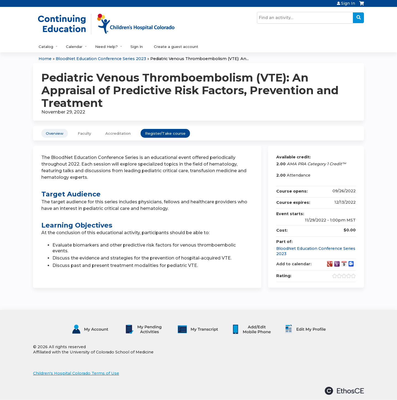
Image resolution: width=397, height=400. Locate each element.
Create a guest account (176, 46)
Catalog (46, 46)
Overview (54, 133)
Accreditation (118, 133)
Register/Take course (165, 133)
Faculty (84, 133)
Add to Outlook (351, 264)
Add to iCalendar (344, 263)
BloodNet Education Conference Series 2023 (101, 58)
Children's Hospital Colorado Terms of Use (76, 373)
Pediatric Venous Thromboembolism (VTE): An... (199, 58)
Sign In (348, 3)
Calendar (74, 46)
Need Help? (106, 46)
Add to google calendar (329, 264)
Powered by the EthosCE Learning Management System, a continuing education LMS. (344, 391)
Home (45, 58)
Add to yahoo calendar (337, 264)
